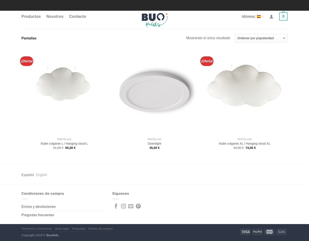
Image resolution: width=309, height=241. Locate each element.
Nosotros (55, 16)
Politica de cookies (100, 228)
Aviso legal (62, 228)
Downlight (154, 143)
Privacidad (78, 228)
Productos (31, 16)
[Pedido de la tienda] (261, 38)
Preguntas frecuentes (37, 215)
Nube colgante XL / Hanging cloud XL (244, 143)
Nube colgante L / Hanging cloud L (64, 143)
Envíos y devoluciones (38, 206)
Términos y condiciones (36, 228)
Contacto (77, 16)
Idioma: (253, 16)
